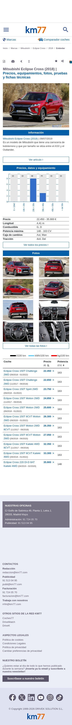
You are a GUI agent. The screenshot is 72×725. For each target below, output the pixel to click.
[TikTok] (59, 697)
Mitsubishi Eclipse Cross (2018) (21, 138)
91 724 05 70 (30, 519)
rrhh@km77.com (11, 604)
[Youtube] (40, 697)
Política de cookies (12, 639)
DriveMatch (8, 622)
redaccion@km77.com (14, 572)
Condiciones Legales (14, 643)
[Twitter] (21, 697)
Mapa (25, 514)
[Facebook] (12, 697)
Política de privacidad (14, 647)
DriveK (6, 625)
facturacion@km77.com (15, 596)
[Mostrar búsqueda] (65, 29)
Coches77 (8, 618)
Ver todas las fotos (36, 345)
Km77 (35, 29)
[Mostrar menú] (6, 29)
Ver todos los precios (36, 244)
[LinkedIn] (31, 697)
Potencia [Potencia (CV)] (62, 363)
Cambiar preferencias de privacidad (22, 650)
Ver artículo (36, 159)
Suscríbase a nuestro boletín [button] (25, 678)
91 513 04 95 (25, 523)
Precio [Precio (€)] (47, 363)
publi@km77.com (12, 584)
